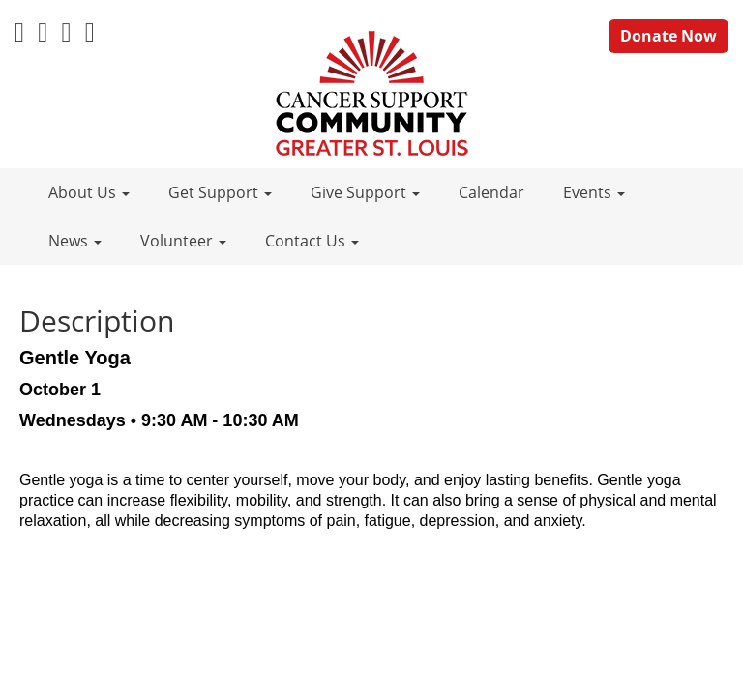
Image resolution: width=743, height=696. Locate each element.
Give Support (365, 192)
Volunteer (183, 240)
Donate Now (668, 35)
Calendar (491, 192)
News (75, 240)
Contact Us (312, 240)
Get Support (220, 192)
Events (594, 192)
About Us (89, 192)
